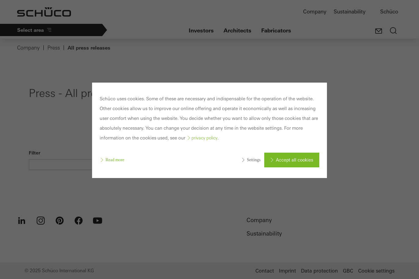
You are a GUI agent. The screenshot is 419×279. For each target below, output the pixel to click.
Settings (254, 160)
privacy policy (204, 138)
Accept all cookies (294, 160)
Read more (115, 160)
